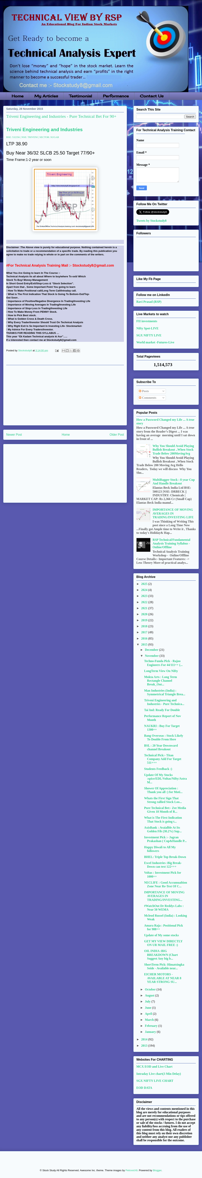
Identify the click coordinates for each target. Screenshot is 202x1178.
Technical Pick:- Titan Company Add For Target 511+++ (162, 759)
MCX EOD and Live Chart (154, 1066)
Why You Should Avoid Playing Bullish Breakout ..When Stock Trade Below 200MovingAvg (173, 449)
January (151, 1031)
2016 (144, 638)
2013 (144, 1045)
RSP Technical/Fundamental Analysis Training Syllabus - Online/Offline (171, 543)
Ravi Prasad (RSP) (148, 301)
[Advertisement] (65, 395)
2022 (144, 602)
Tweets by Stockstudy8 (151, 220)
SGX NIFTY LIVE (148, 335)
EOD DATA (144, 1087)
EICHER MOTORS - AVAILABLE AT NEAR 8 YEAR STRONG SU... (162, 978)
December (152, 649)
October (151, 989)
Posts (144, 391)
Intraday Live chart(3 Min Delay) (158, 1073)
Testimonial (80, 96)
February (151, 1025)
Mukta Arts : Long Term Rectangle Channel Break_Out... (160, 680)
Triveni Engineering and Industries (44, 129)
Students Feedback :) (158, 768)
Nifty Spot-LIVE (147, 328)
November (152, 655)
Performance (116, 96)
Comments (147, 397)
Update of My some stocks (161, 935)
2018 (144, 626)
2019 (144, 620)
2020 (144, 614)
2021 (144, 608)
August (150, 995)
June (148, 1007)
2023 (144, 596)
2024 (144, 590)
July (148, 1001)
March (150, 1019)
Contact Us (152, 96)
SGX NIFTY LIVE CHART (154, 1080)
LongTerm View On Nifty (161, 671)
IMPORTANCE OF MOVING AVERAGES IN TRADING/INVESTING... (164, 896)
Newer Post (14, 434)
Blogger (157, 1170)
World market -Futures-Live (155, 342)
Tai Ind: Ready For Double (162, 710)
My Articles (46, 96)
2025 (144, 584)
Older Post (117, 434)
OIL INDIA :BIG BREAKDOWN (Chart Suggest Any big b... (161, 954)
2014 (144, 1039)
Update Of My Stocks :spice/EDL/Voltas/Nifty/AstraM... (165, 778)
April (149, 1013)
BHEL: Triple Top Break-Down (165, 857)
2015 (144, 644)
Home (18, 96)
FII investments (146, 321)
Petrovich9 (131, 1170)
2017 (144, 632)
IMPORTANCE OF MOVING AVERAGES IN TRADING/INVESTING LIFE (172, 513)
